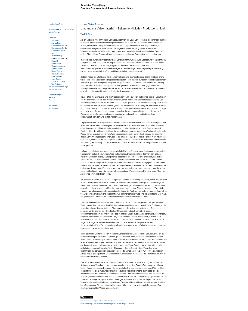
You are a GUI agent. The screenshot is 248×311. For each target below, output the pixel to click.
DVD (53, 53)
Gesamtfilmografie (56, 95)
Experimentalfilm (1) (59, 45)
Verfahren (55, 40)
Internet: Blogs (56, 56)
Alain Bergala (56, 76)
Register (52, 97)
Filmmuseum (56, 63)
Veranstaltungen (55, 89)
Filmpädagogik (56, 69)
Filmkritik (54, 61)
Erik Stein (88, 34)
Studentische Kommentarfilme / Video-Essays (61, 31)
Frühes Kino (56, 43)
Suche (51, 100)
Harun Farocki (56, 71)
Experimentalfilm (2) (59, 48)
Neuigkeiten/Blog (55, 24)
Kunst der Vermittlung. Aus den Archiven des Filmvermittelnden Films (100, 6)
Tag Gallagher (56, 84)
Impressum (53, 108)
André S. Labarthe (58, 81)
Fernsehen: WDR (58, 51)
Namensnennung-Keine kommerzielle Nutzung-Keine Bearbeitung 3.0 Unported (107, 304)
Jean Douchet (56, 79)
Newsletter (53, 106)
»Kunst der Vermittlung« (58, 87)
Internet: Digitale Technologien (93, 24)
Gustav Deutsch (57, 74)
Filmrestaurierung (58, 66)
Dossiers (52, 38)
